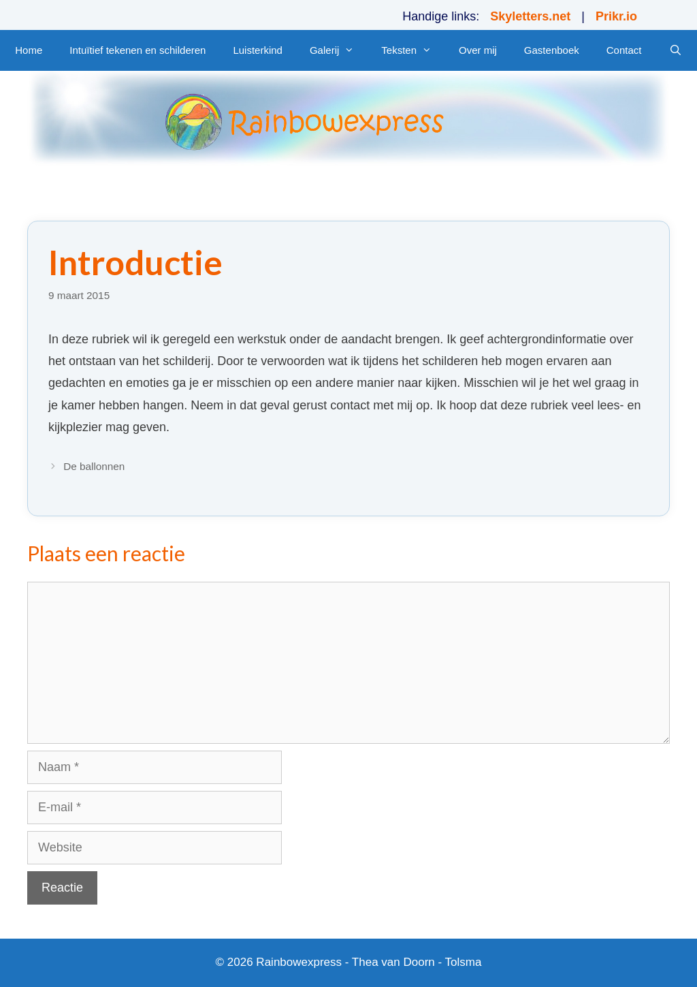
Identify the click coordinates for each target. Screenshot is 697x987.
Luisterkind (257, 50)
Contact (624, 50)
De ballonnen (94, 466)
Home (28, 50)
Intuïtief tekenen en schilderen (137, 50)
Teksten (413, 50)
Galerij (339, 50)
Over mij (478, 50)
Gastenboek (551, 50)
